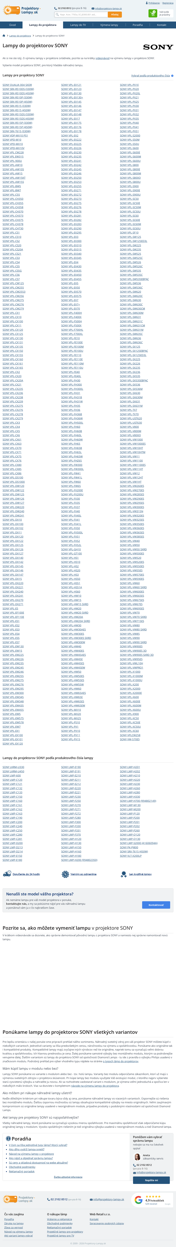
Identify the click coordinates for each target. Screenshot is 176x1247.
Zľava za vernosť (13, 1227)
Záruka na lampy (14, 1223)
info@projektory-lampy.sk (107, 8)
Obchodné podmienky (22, 1167)
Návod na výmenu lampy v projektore (31, 1153)
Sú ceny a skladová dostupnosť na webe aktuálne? (38, 1162)
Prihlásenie (154, 2)
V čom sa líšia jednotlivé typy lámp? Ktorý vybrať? (38, 1145)
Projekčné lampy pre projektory (65, 1231)
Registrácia (167, 2)
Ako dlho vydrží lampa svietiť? (26, 1149)
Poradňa (9, 1219)
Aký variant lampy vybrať (18, 1235)
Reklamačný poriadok (22, 1171)
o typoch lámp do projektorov (120, 1061)
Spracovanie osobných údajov (107, 1223)
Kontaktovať (156, 905)
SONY (17, 85)
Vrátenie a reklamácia (59, 1219)
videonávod (102, 58)
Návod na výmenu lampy (18, 1231)
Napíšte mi (151, 1180)
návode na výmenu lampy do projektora (95, 1085)
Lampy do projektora (20, 35)
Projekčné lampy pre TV (60, 1235)
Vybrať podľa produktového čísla (150, 75)
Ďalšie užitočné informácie (68, 1177)
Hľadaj (114, 14)
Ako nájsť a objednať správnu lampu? (31, 1158)
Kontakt (94, 1219)
